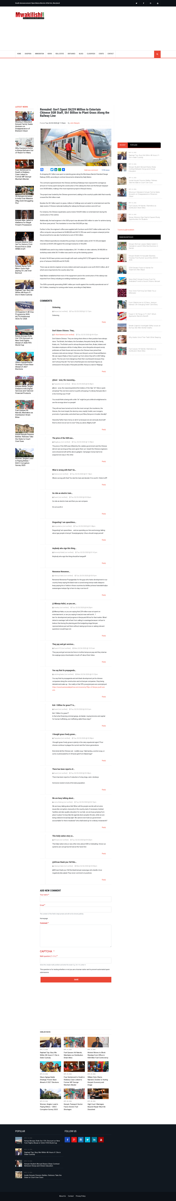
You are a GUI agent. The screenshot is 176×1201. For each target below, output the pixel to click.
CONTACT (111, 54)
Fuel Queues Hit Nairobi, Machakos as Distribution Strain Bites (24, 413)
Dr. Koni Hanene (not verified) (64, 335)
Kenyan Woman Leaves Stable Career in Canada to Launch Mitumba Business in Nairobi (143, 246)
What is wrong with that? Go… (64, 470)
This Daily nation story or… (63, 836)
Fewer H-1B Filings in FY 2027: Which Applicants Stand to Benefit (142, 315)
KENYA (50, 54)
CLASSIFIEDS (91, 54)
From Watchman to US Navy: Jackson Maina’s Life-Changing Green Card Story (143, 304)
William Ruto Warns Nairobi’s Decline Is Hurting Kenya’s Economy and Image (98, 1081)
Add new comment (91, 170)
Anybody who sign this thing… (64, 548)
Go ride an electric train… (62, 493)
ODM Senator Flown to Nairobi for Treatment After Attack (141, 269)
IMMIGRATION (39, 54)
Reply (104, 322)
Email (42, 905)
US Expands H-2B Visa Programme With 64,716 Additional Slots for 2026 (24, 315)
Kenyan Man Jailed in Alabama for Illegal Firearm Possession (24, 222)
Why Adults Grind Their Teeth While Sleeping (145, 337)
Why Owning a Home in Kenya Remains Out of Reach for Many (24, 150)
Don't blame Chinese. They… (63, 330)
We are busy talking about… (63, 798)
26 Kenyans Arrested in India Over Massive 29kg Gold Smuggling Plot (24, 199)
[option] (51, 2)
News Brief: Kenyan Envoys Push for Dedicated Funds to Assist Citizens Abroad (144, 280)
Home (19, 54)
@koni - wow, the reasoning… (64, 380)
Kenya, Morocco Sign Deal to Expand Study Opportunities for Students (144, 218)
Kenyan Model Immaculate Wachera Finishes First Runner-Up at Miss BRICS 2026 (143, 258)
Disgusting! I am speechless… (64, 522)
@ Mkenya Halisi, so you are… (64, 603)
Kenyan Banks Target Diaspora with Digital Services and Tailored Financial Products (24, 389)
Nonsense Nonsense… (61, 571)
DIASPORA (28, 54)
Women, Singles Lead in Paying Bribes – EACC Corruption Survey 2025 (24, 461)
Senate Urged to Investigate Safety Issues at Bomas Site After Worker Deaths (144, 327)
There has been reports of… (63, 769)
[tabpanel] (139, 184)
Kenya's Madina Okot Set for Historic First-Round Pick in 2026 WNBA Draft (24, 245)
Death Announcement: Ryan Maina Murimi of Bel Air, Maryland (37, 3)
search (157, 54)
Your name (44, 895)
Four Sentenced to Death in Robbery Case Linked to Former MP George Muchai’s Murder (23, 174)
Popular (133, 145)
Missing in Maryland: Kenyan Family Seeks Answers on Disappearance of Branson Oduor (24, 126)
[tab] (123, 145)
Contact (71, 1196)
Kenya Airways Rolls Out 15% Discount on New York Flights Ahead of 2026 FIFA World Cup (24, 340)
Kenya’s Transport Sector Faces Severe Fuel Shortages (73, 1106)
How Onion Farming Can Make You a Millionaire (142, 292)
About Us (62, 1196)
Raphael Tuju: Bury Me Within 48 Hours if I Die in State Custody (24, 292)
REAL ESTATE (60, 54)
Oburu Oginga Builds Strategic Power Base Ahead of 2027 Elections (24, 365)
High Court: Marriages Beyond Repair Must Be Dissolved (97, 1106)
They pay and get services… (63, 644)
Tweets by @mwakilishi (126, 230)
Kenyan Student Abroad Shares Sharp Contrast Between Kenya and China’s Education (142, 169)
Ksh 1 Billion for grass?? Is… (63, 705)
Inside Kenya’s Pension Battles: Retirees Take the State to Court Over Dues (24, 437)
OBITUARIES (71, 54)
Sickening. (56, 307)
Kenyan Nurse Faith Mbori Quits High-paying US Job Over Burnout (23, 269)
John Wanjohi (75, 123)
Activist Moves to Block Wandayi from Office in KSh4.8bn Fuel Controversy (98, 1055)
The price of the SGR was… (63, 438)
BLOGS (81, 54)
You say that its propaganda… (64, 670)
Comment (43, 923)
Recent (123, 145)
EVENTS (101, 54)
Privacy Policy (81, 1196)
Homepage (44, 918)
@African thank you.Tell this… (64, 862)
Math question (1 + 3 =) (48, 956)
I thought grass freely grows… (64, 734)
